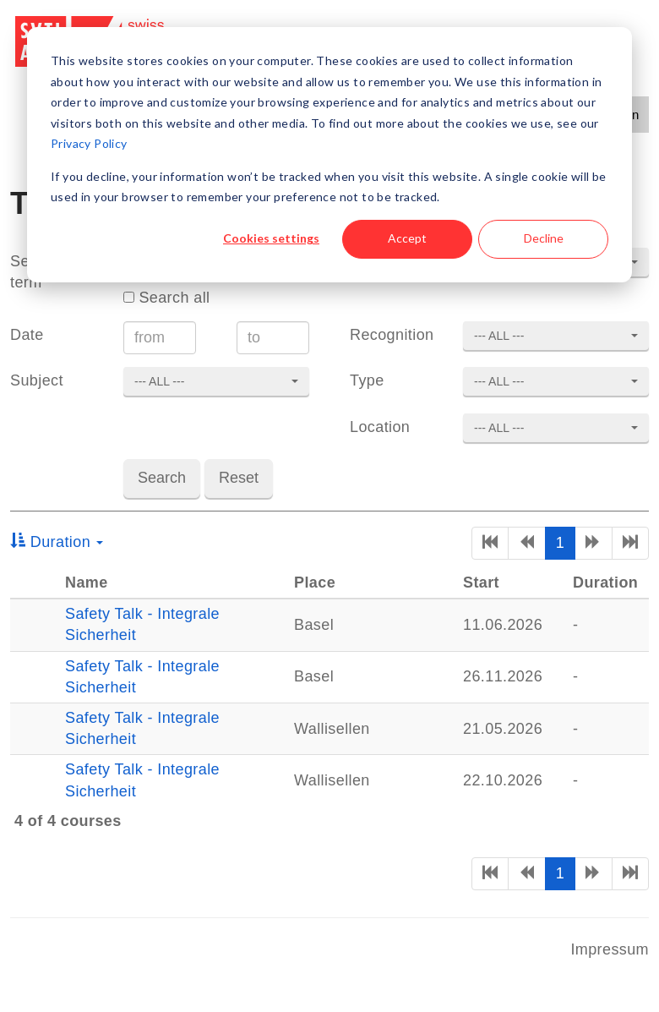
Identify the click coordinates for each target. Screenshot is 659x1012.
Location (380, 426)
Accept (407, 238)
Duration (56, 541)
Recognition (391, 334)
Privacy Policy (89, 143)
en (631, 114)
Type (367, 380)
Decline (544, 238)
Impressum (609, 949)
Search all (166, 297)
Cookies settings (271, 238)
